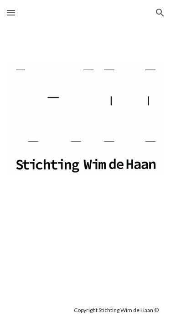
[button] (11, 12)
